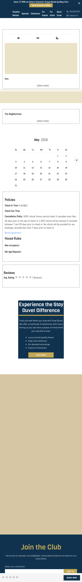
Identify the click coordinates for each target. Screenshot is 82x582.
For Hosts (52, 13)
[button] (41, 4)
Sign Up (70, 571)
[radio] (16, 277)
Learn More (41, 355)
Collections (35, 13)
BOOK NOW (72, 577)
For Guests (45, 13)
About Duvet (59, 13)
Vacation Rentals (16, 13)
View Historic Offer (41, 5)
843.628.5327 (75, 11)
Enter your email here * (15, 566)
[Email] (34, 571)
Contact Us (74, 15)
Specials (25, 13)
